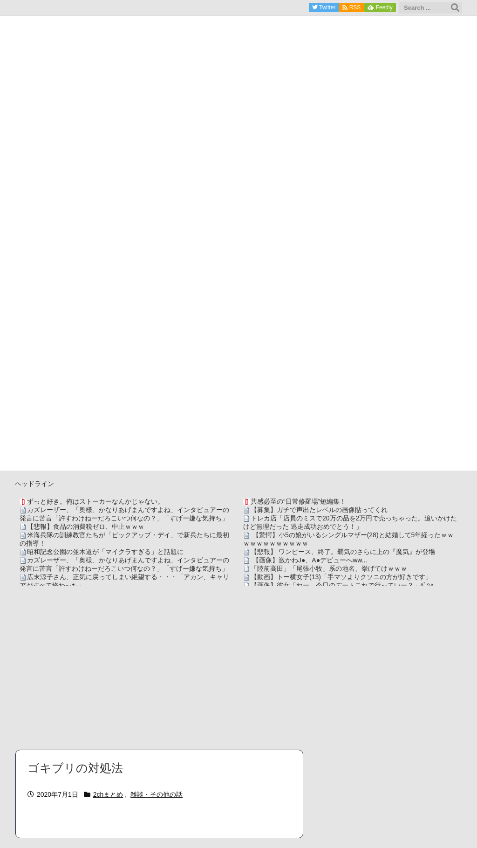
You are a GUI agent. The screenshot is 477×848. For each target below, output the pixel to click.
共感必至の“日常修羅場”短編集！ (298, 501)
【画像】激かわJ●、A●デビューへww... (309, 560)
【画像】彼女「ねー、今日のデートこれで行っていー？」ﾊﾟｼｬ (342, 585)
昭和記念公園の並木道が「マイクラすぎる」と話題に (105, 551)
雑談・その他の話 (156, 794)
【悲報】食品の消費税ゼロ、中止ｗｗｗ (85, 526)
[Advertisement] (238, 667)
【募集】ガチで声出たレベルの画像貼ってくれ (319, 509)
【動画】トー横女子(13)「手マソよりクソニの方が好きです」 (341, 577)
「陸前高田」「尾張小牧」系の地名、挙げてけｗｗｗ (329, 568)
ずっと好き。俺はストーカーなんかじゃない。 (95, 501)
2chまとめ (108, 794)
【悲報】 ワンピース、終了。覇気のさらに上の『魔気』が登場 (343, 551)
